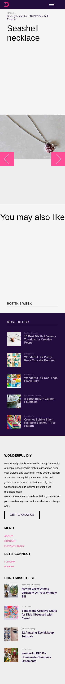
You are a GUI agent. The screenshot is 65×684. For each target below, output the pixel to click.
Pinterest (9, 566)
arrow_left (9, 159)
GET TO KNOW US (22, 514)
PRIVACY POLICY (14, 545)
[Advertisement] (32, 78)
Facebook (9, 561)
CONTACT (10, 541)
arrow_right (56, 159)
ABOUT (8, 536)
